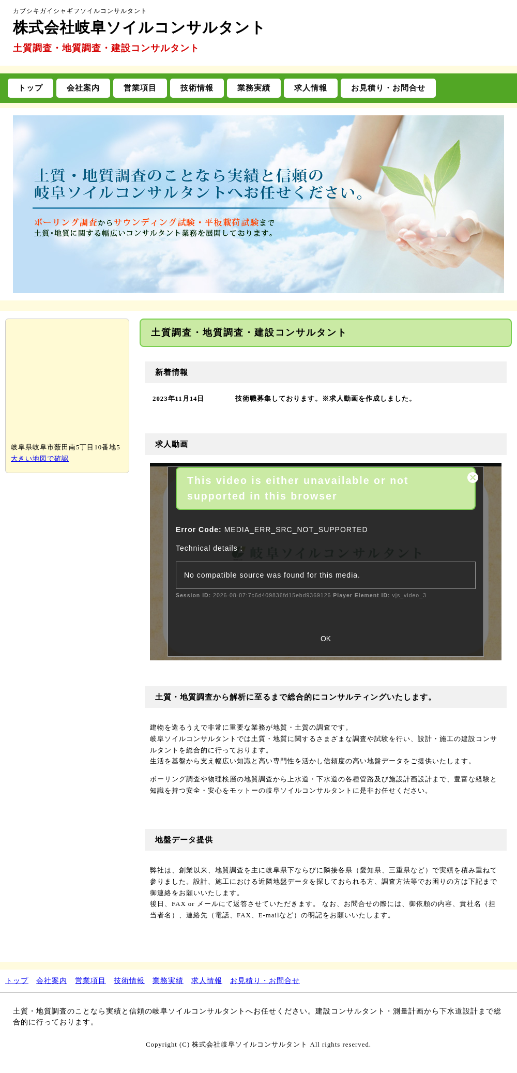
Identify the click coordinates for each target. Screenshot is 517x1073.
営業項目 (140, 87)
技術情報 (197, 87)
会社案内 (83, 87)
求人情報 (310, 87)
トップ (30, 87)
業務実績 (253, 87)
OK (326, 638)
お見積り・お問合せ (388, 87)
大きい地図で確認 (40, 458)
